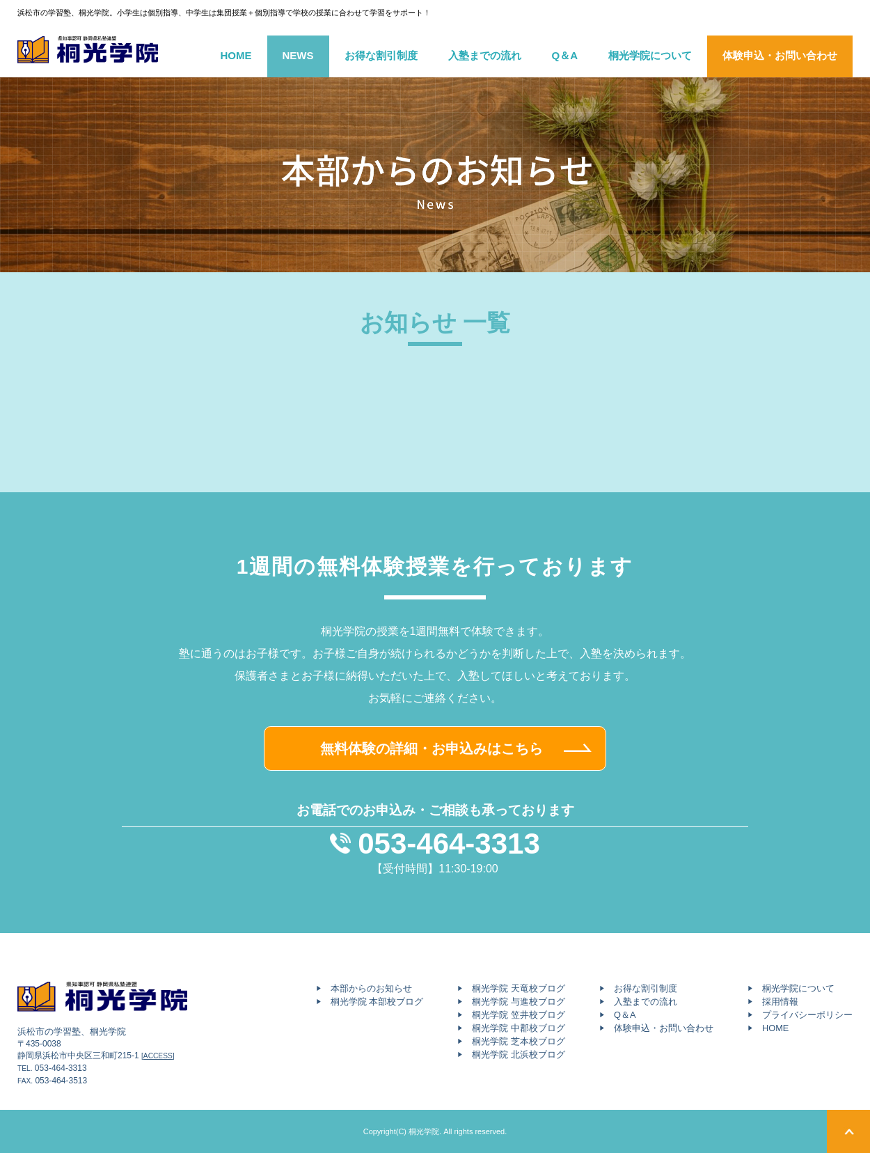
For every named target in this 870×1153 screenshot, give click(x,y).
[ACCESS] (158, 1056)
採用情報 (780, 1001)
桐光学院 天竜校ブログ (518, 988)
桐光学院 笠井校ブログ (518, 1015)
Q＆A (565, 55)
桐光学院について (650, 55)
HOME (236, 55)
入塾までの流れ (484, 55)
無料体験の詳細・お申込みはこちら (431, 748)
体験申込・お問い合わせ (779, 55)
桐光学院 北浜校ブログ (518, 1054)
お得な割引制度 (381, 55)
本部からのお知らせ (371, 988)
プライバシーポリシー (807, 1015)
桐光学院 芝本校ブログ (518, 1041)
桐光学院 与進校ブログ (518, 1001)
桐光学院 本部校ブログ (377, 1001)
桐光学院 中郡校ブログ (518, 1028)
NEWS (298, 55)
